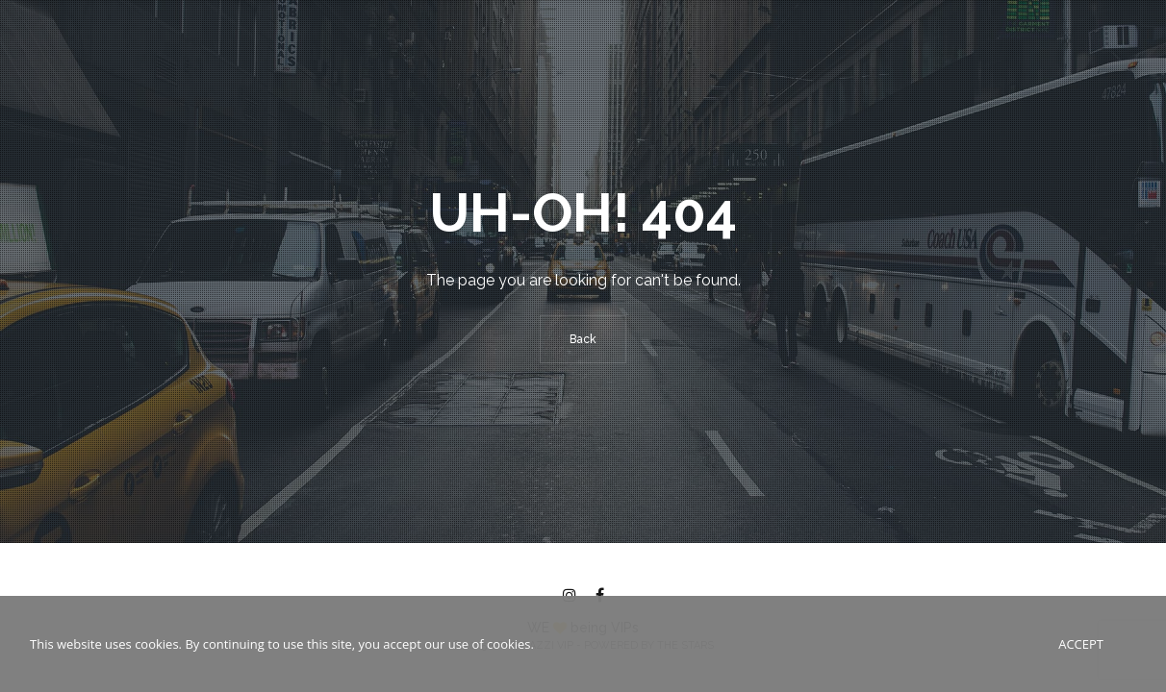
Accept (1080, 644)
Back (583, 339)
